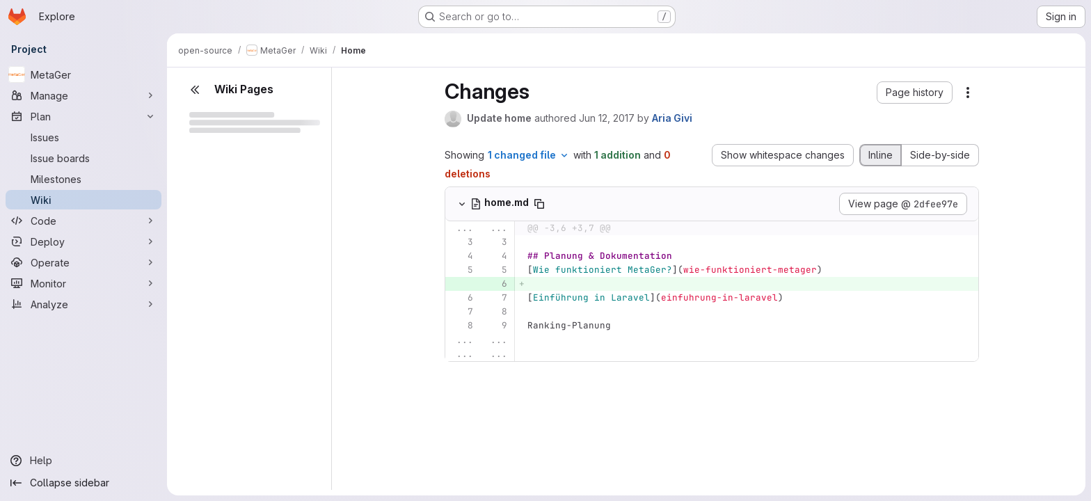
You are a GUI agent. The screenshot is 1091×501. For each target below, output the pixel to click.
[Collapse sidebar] (83, 483)
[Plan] (83, 116)
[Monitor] (83, 283)
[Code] (83, 220)
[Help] (83, 460)
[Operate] (83, 262)
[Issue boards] (83, 158)
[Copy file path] (539, 204)
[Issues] (83, 137)
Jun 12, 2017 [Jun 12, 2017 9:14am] (607, 118)
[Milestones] (83, 179)
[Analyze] (83, 304)
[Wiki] (83, 199)
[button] (915, 92)
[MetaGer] (83, 74)
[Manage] (83, 95)
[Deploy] (83, 241)
